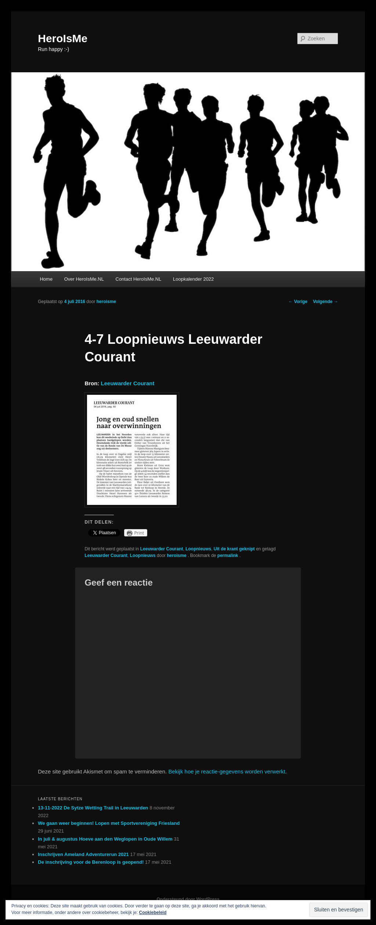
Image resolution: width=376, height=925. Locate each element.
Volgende (325, 301)
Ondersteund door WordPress (187, 899)
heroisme (106, 301)
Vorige (298, 301)
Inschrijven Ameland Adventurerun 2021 (83, 854)
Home (46, 279)
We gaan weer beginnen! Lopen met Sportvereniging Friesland (109, 823)
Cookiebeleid (153, 912)
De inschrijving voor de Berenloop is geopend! (91, 862)
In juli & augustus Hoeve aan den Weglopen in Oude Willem (105, 839)
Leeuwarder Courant (128, 383)
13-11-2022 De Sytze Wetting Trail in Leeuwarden (93, 808)
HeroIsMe (62, 38)
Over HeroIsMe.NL (84, 279)
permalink (228, 555)
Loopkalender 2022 (193, 279)
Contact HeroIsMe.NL (139, 279)
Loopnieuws (198, 548)
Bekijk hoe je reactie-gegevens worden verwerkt (226, 771)
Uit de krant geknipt (234, 548)
